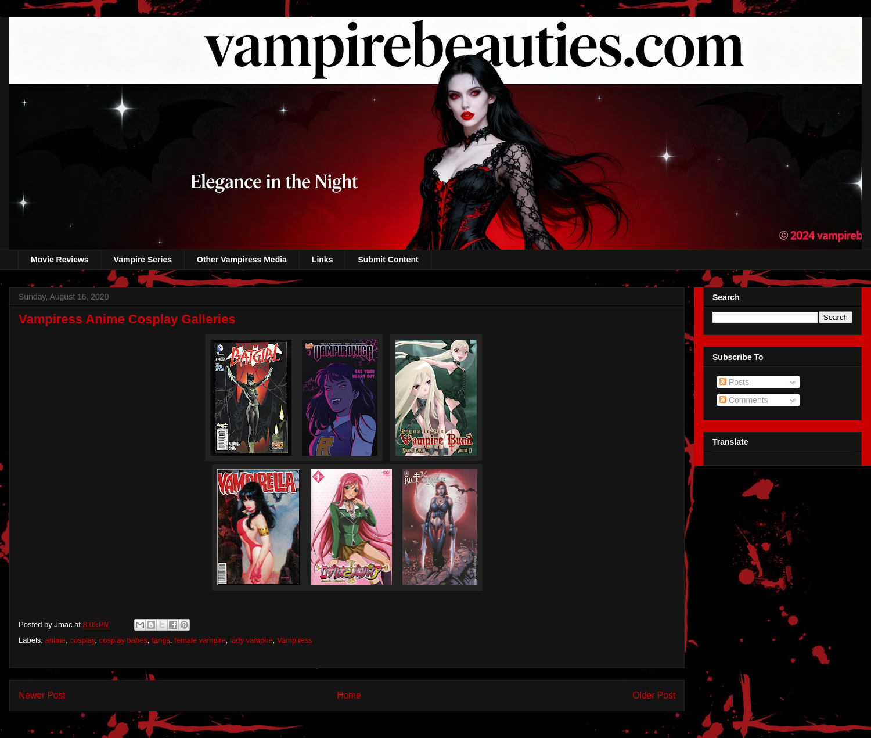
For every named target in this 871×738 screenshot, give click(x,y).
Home (349, 695)
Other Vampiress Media (242, 259)
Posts (734, 382)
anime (55, 640)
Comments (743, 400)
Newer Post (42, 695)
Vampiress (294, 640)
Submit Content (388, 259)
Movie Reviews (60, 259)
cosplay (82, 640)
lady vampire (251, 640)
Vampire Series (143, 259)
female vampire (200, 640)
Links (322, 259)
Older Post (653, 695)
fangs (161, 640)
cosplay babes (123, 640)
